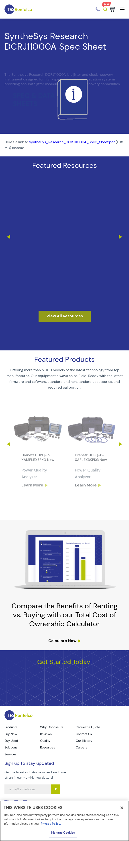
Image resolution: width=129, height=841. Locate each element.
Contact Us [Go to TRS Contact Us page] (84, 734)
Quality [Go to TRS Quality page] (45, 741)
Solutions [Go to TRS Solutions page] (10, 747)
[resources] (65, 316)
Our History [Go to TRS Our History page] (84, 741)
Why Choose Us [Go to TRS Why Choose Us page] (51, 727)
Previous (8, 237)
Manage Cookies (63, 833)
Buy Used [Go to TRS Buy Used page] (11, 741)
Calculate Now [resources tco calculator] (62, 640)
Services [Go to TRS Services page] (10, 754)
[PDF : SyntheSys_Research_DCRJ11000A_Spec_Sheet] (64, 145)
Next (120, 237)
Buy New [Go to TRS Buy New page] (10, 734)
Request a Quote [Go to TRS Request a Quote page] (88, 727)
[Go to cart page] (112, 9)
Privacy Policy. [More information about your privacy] (51, 824)
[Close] (122, 808)
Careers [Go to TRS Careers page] (81, 747)
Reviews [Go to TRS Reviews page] (46, 734)
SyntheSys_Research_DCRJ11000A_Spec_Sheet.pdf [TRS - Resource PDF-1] (72, 142)
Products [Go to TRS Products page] (10, 727)
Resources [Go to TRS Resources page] (47, 747)
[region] (64, 821)
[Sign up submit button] (55, 789)
